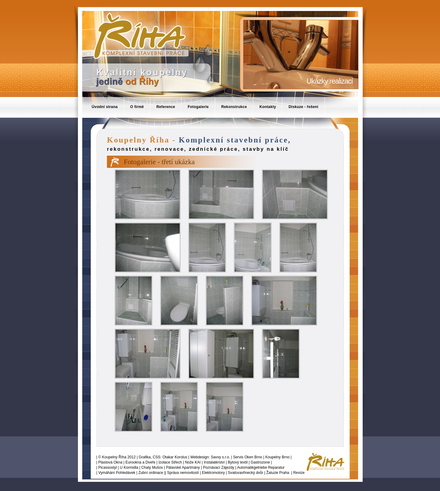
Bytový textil (238, 462)
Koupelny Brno (277, 457)
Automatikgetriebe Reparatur (260, 467)
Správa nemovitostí (183, 473)
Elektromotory (213, 473)
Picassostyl (107, 467)
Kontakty (267, 107)
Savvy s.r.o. (220, 457)
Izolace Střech (170, 462)
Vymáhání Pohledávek (116, 473)
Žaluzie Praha (277, 473)
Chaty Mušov (152, 467)
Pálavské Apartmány (183, 467)
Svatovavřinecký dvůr (245, 473)
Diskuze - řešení (303, 107)
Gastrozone (260, 462)
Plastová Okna (110, 462)
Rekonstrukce (234, 107)
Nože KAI (192, 462)
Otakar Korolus (175, 457)
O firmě (137, 107)
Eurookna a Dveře (141, 462)
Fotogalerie (198, 107)
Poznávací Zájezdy (218, 467)
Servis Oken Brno (247, 457)
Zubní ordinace (150, 473)
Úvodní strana (105, 107)
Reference (165, 107)
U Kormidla (129, 467)
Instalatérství (214, 462)
